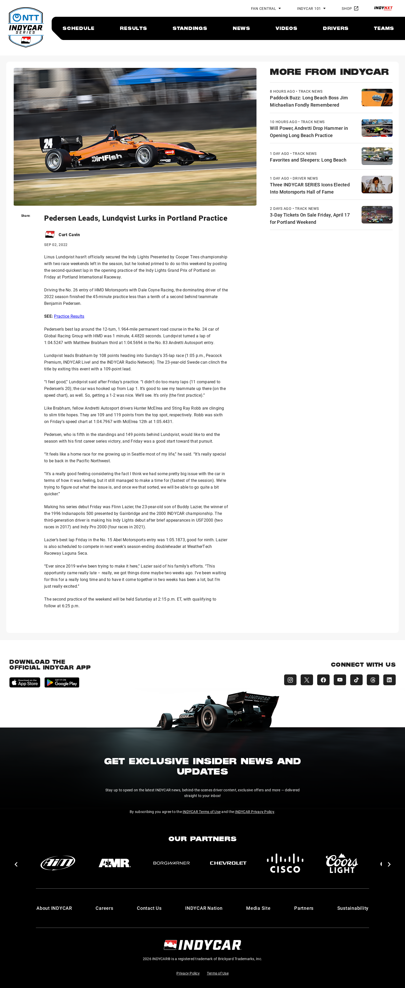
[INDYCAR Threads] (373, 679)
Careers (104, 908)
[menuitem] (79, 28)
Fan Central (263, 8)
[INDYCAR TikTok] (356, 679)
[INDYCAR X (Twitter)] (307, 679)
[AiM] (58, 863)
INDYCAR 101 (309, 8)
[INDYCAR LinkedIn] (389, 679)
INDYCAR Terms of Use (202, 811)
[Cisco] (285, 863)
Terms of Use (218, 973)
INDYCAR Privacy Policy (254, 811)
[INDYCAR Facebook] (323, 679)
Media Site (258, 908)
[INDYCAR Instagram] (290, 679)
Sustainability (353, 908)
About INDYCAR (54, 908)
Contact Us (149, 908)
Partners (304, 908)
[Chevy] (228, 863)
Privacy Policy (188, 973)
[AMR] (114, 863)
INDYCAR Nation (204, 908)
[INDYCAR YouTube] (340, 679)
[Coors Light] (342, 863)
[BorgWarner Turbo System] (171, 863)
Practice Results (69, 316)
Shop (350, 8)
